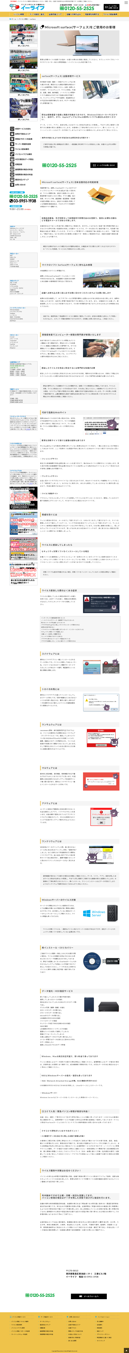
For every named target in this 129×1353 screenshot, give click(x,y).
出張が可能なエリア (74, 1325)
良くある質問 (72, 1341)
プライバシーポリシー (103, 1334)
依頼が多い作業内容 (74, 1337)
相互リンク (100, 1331)
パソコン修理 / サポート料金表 (20, 1331)
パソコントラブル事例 (18, 1328)
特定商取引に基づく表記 (104, 1337)
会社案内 (99, 1325)
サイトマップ (101, 1341)
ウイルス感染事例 (16, 1325)
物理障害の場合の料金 (46, 1334)
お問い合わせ (72, 1321)
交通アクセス (72, 1328)
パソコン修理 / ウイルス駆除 (19, 1321)
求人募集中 (100, 1321)
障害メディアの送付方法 (75, 1331)
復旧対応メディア (45, 1325)
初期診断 (42, 1328)
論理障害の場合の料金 (46, 1331)
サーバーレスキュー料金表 (19, 1334)
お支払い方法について (75, 1334)
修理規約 (99, 1328)
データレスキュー (45, 1321)
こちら (28, 429)
